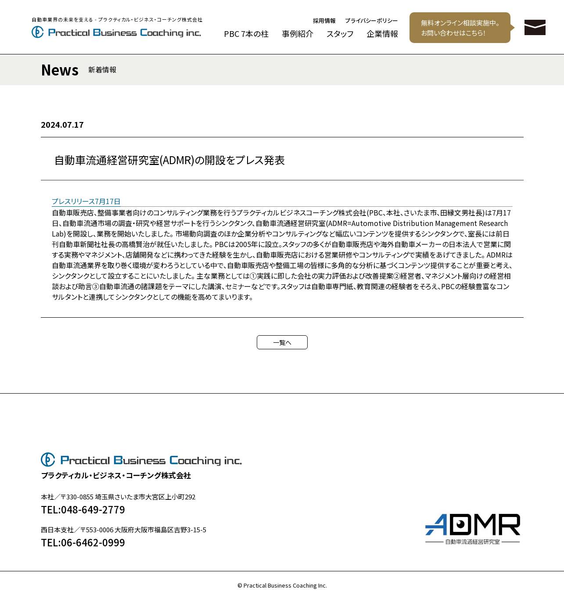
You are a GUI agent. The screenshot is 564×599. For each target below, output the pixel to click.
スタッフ (340, 33)
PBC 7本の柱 (246, 33)
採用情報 (324, 21)
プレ (58, 201)
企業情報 (382, 33)
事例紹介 (297, 33)
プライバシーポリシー (371, 21)
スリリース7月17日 (93, 201)
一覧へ (282, 342)
